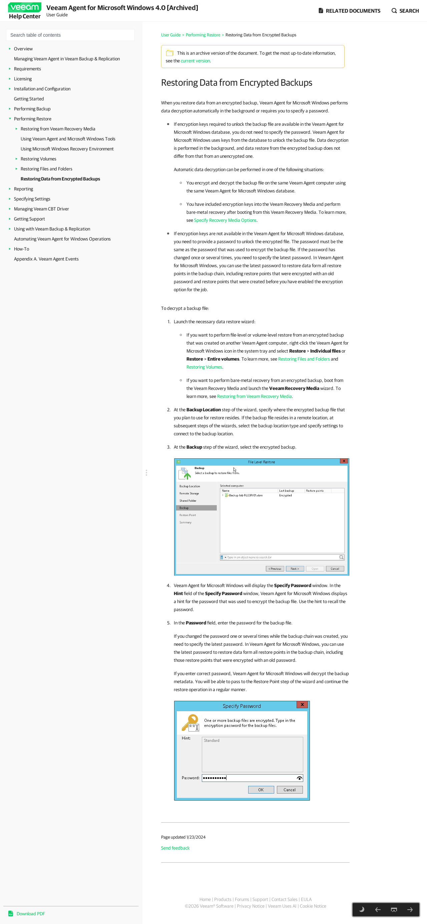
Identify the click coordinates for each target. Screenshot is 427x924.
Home (205, 899)
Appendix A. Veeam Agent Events (46, 259)
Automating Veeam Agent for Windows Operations (62, 239)
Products (223, 899)
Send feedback (175, 848)
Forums (242, 899)
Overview (23, 48)
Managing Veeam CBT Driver (41, 208)
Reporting (23, 188)
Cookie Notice (313, 906)
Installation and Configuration (42, 88)
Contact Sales (285, 899)
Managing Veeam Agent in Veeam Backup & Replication (67, 58)
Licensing (23, 78)
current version (195, 60)
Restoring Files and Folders (46, 168)
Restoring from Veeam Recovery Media (58, 128)
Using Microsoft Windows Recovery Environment (67, 148)
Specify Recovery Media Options (225, 220)
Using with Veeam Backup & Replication (52, 229)
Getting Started (29, 98)
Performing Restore (32, 118)
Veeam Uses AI (282, 906)
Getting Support (29, 218)
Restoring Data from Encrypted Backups (60, 178)
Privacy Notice (251, 906)
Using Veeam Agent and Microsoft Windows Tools (68, 138)
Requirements (27, 68)
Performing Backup (32, 108)
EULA (306, 899)
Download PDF (31, 913)
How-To (21, 249)
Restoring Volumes (38, 158)
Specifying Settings (32, 198)
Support (260, 899)
